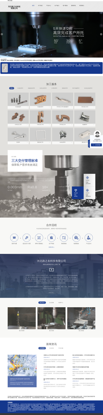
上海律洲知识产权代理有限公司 (19, 410)
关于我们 (40, 5)
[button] (51, 54)
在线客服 (96, 145)
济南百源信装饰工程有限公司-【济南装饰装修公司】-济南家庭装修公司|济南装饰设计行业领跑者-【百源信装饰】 (58, 408)
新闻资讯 (73, 5)
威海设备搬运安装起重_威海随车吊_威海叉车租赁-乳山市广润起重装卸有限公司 (46, 410)
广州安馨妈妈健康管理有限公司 (66, 407)
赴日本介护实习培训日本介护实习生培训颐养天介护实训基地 (34, 404)
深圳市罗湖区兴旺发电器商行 (60, 405)
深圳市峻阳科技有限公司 (13, 404)
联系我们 (81, 5)
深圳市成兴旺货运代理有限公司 (69, 404)
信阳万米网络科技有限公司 (37, 406)
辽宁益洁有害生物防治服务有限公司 (21, 407)
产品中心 (48, 5)
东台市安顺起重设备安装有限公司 (52, 406)
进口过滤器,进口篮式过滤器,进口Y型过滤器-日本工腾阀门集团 (24, 405)
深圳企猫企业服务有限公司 (72, 410)
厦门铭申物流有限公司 (55, 404)
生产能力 (57, 5)
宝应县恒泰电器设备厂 (82, 406)
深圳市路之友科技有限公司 (37, 407)
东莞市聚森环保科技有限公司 (68, 406)
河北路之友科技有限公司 (14, 7)
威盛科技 (80, 404)
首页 (33, 5)
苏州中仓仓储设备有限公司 (46, 405)
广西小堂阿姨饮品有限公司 (51, 407)
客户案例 (65, 5)
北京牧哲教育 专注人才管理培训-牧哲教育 (19, 406)
